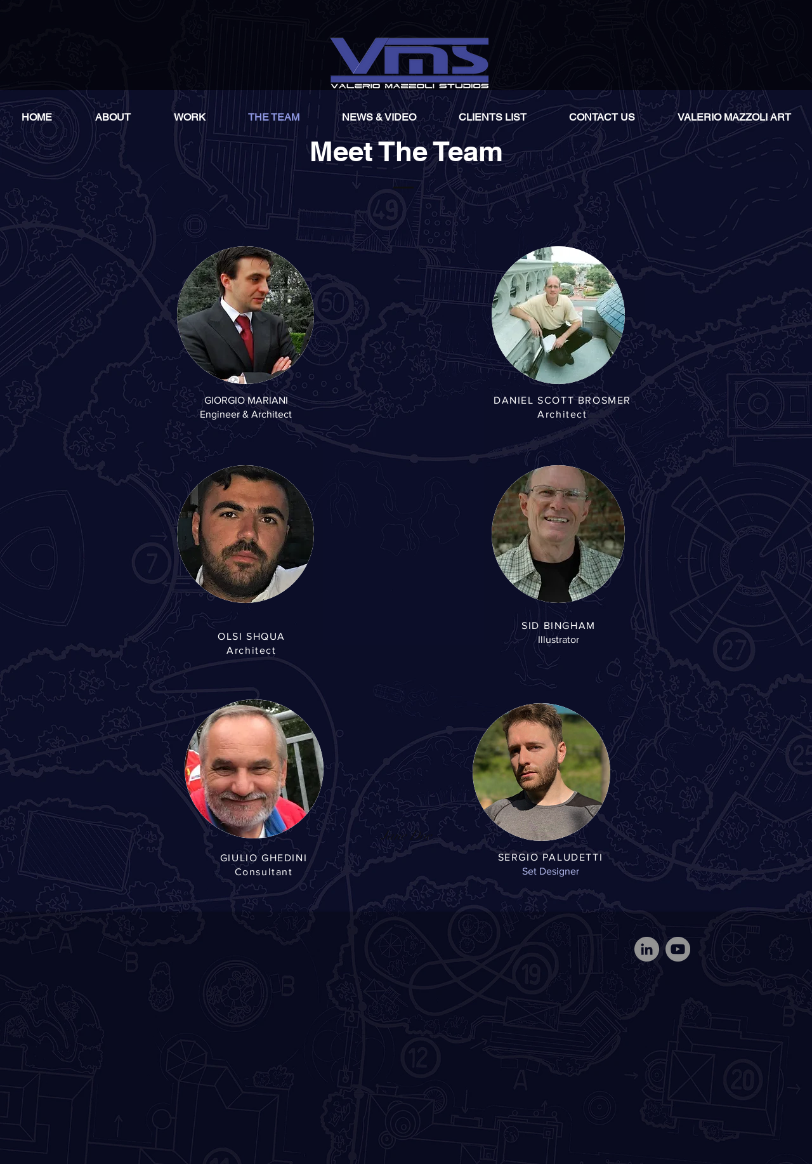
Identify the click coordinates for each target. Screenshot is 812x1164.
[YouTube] (677, 949)
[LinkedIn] (646, 949)
